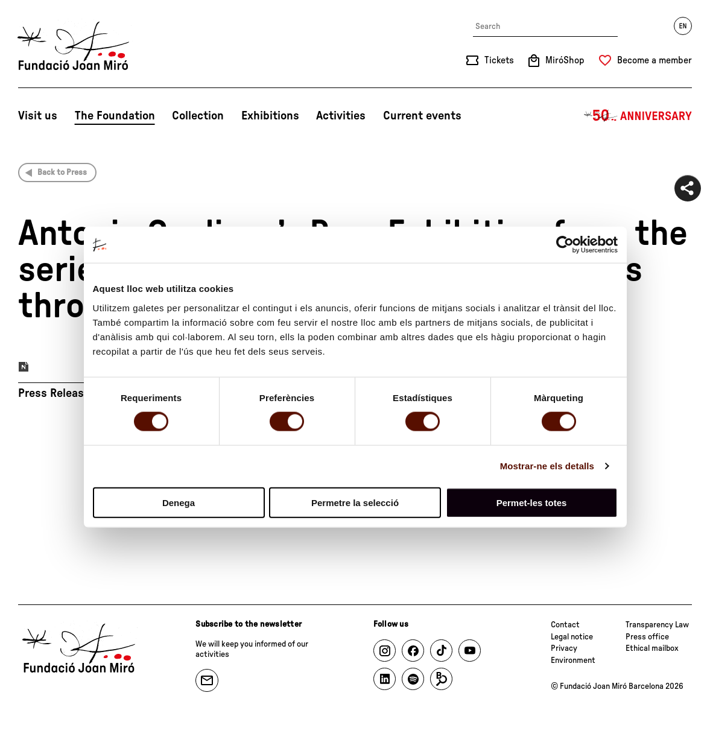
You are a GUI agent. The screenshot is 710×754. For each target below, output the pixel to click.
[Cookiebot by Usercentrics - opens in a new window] (565, 245)
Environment (573, 660)
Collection (198, 116)
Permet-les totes (531, 502)
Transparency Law (657, 625)
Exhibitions (270, 116)
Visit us (37, 116)
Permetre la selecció (355, 502)
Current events (422, 116)
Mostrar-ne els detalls (547, 466)
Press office (647, 637)
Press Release (54, 393)
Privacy (564, 648)
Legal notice (572, 637)
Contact (565, 625)
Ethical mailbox (652, 648)
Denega (178, 502)
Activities (341, 116)
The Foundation (115, 116)
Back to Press (62, 172)
